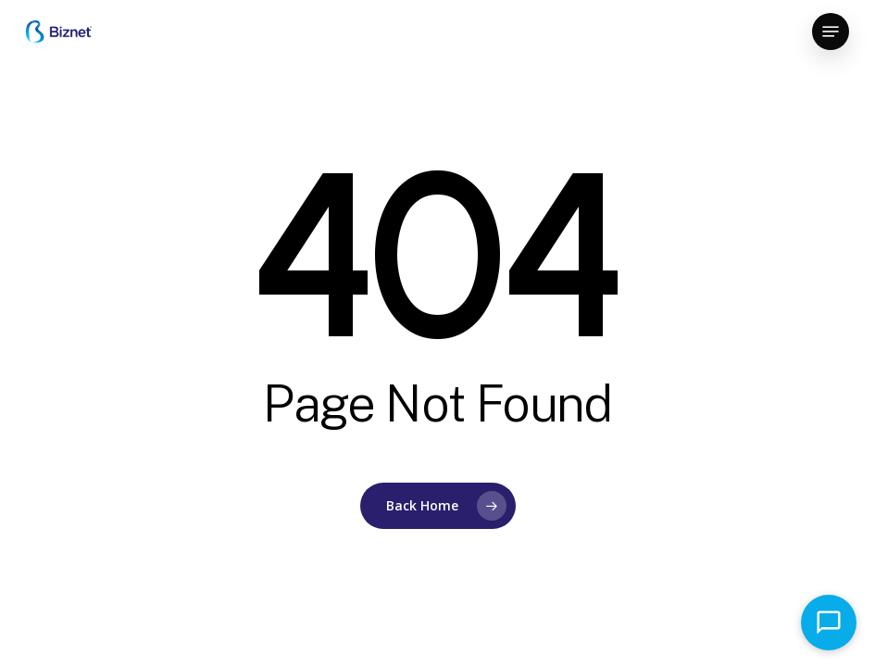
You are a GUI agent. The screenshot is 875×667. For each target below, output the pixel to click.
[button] (830, 31)
